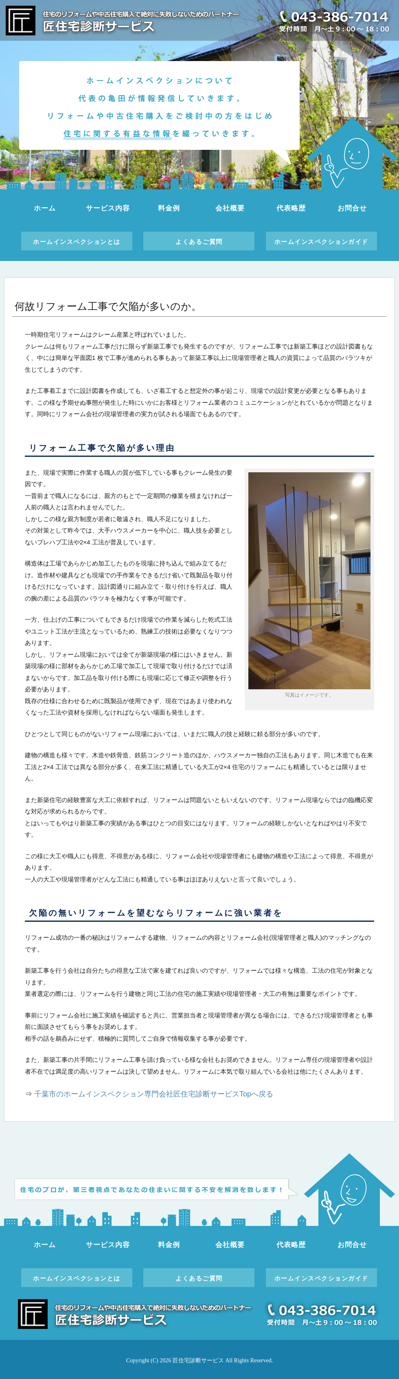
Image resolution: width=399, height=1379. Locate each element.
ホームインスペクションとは (77, 241)
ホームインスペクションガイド (321, 241)
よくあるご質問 (199, 241)
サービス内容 (107, 208)
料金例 (169, 208)
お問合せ (352, 208)
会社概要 (229, 208)
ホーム (45, 208)
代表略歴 (290, 208)
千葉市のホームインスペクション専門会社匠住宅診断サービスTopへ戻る (153, 1094)
